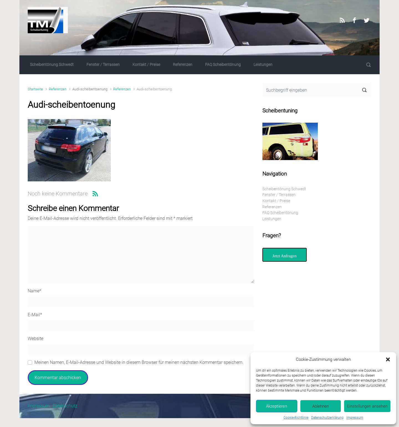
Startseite (35, 89)
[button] (388, 359)
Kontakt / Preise (146, 64)
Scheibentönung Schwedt (52, 64)
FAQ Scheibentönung (223, 64)
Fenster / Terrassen (103, 64)
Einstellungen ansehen (367, 406)
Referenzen (182, 64)
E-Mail (35, 314)
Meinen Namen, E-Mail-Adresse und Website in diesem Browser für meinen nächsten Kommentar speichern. (139, 362)
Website (35, 338)
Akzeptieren (276, 406)
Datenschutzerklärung (327, 418)
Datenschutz (65, 405)
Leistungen (263, 64)
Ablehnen (320, 406)
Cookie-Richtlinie (295, 418)
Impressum (354, 418)
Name (34, 291)
